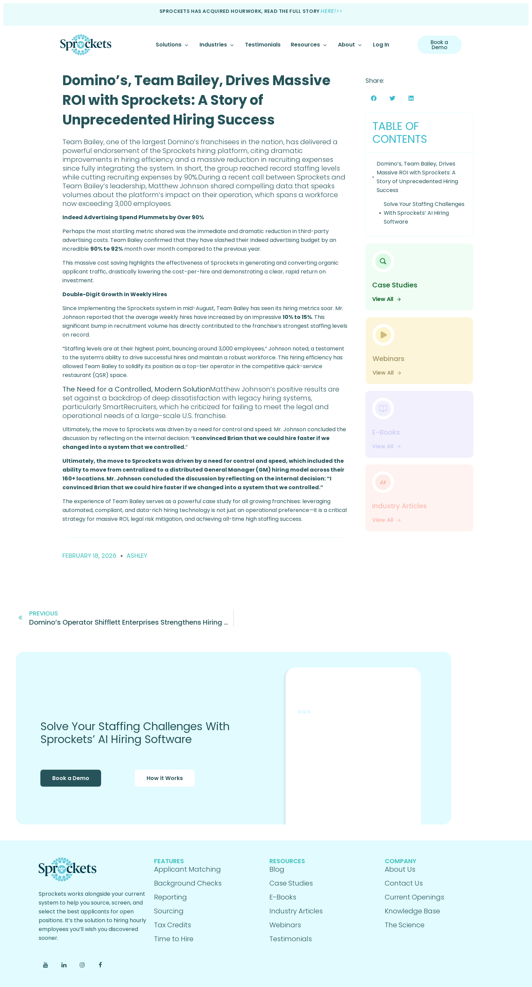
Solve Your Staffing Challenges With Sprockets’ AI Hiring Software (424, 213)
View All (386, 299)
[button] (373, 98)
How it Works (165, 787)
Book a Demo (70, 787)
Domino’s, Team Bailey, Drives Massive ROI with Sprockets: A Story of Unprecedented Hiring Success (196, 100)
